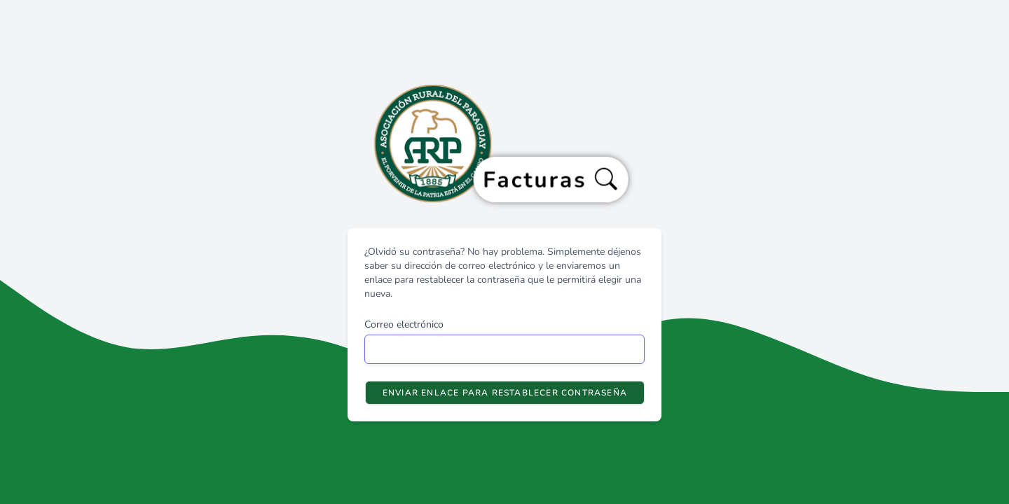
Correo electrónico (404, 324)
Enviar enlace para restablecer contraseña (505, 392)
